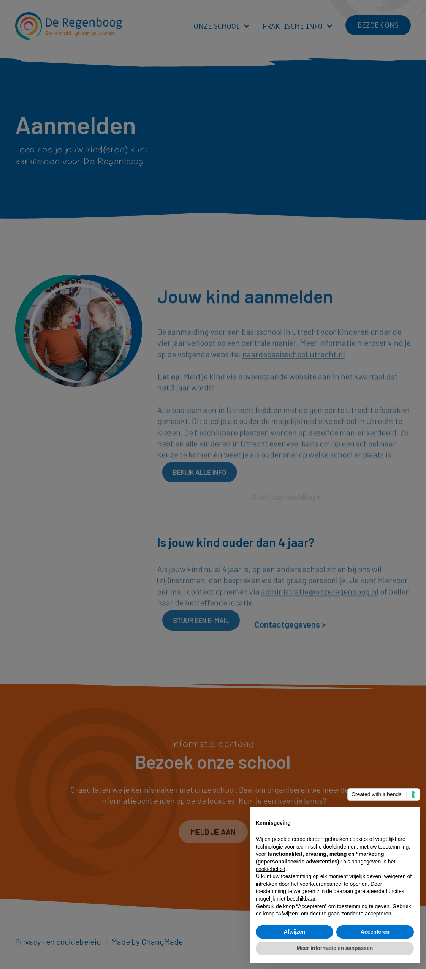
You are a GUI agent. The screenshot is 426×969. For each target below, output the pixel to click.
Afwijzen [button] (295, 932)
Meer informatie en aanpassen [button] (335, 948)
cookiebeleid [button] (270, 869)
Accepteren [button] (375, 932)
